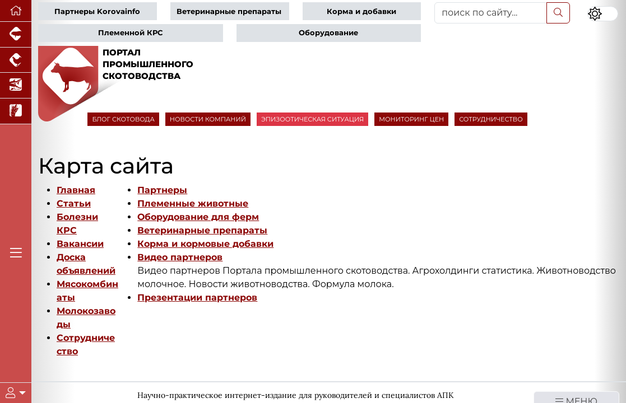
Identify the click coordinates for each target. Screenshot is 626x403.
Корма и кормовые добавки (205, 243)
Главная (76, 190)
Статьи (74, 203)
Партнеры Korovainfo (97, 11)
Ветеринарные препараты (229, 11)
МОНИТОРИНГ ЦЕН (411, 119)
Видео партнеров (179, 257)
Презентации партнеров (197, 297)
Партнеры (162, 190)
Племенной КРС (130, 33)
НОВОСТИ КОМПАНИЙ (208, 119)
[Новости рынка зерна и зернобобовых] (15, 111)
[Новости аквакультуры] (15, 86)
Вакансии (80, 243)
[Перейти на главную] (15, 11)
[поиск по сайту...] (490, 13)
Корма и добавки (361, 11)
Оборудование (328, 33)
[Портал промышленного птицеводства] (15, 60)
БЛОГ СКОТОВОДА (123, 119)
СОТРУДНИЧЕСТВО (491, 119)
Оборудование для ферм (198, 217)
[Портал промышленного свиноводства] (15, 35)
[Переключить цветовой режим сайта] (602, 14)
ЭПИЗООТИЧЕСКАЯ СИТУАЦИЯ (312, 119)
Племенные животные (192, 203)
